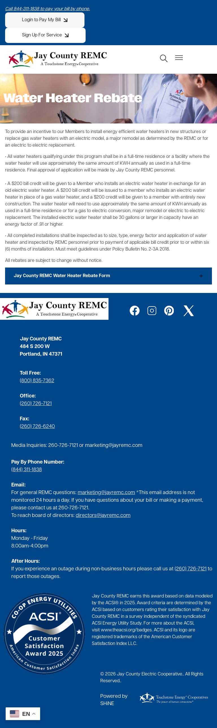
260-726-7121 (63, 445)
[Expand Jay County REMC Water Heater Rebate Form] (108, 276)
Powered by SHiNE (114, 700)
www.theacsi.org (118, 630)
